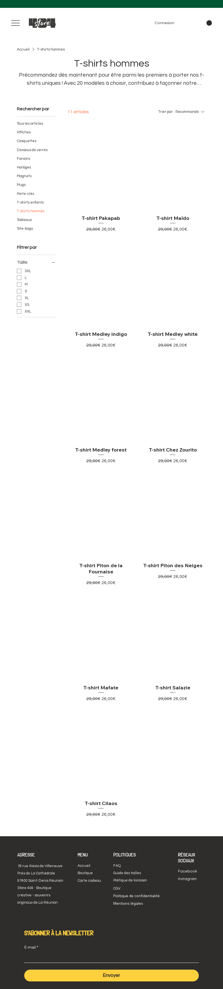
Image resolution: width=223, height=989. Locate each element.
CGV (116, 888)
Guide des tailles (127, 873)
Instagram (187, 879)
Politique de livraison (130, 880)
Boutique (85, 873)
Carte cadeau (89, 881)
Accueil (84, 866)
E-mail (31, 947)
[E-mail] (109, 957)
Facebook (187, 871)
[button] (209, 23)
